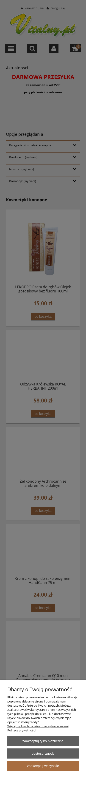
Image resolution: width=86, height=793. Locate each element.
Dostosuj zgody (43, 753)
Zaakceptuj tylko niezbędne (43, 741)
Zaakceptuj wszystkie (43, 766)
